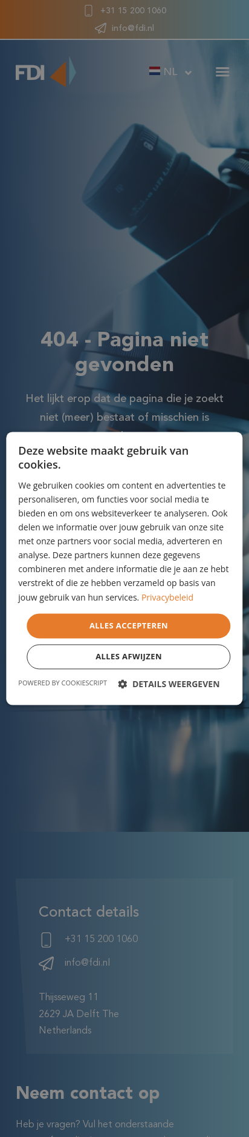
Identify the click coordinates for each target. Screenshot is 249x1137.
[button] (168, 684)
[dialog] (124, 568)
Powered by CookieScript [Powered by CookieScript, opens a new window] (62, 683)
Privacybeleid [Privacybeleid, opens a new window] (167, 597)
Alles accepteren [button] (128, 625)
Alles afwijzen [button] (128, 656)
